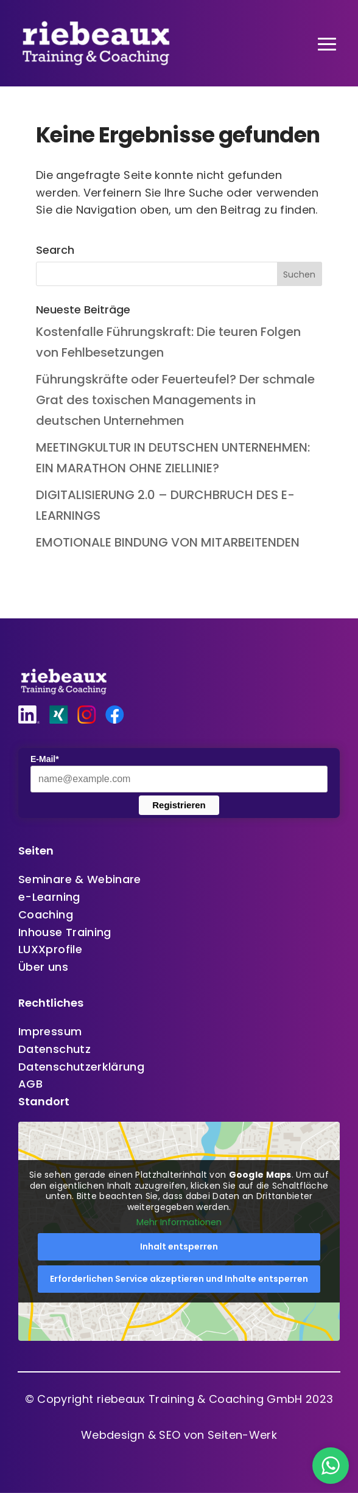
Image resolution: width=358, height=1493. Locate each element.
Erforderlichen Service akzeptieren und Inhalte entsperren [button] (179, 1279)
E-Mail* (44, 759)
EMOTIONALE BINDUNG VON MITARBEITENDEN (168, 542)
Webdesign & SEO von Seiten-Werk (179, 1434)
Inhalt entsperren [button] (179, 1246)
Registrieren (179, 805)
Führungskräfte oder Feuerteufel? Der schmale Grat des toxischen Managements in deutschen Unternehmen (175, 400)
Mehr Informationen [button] (179, 1222)
